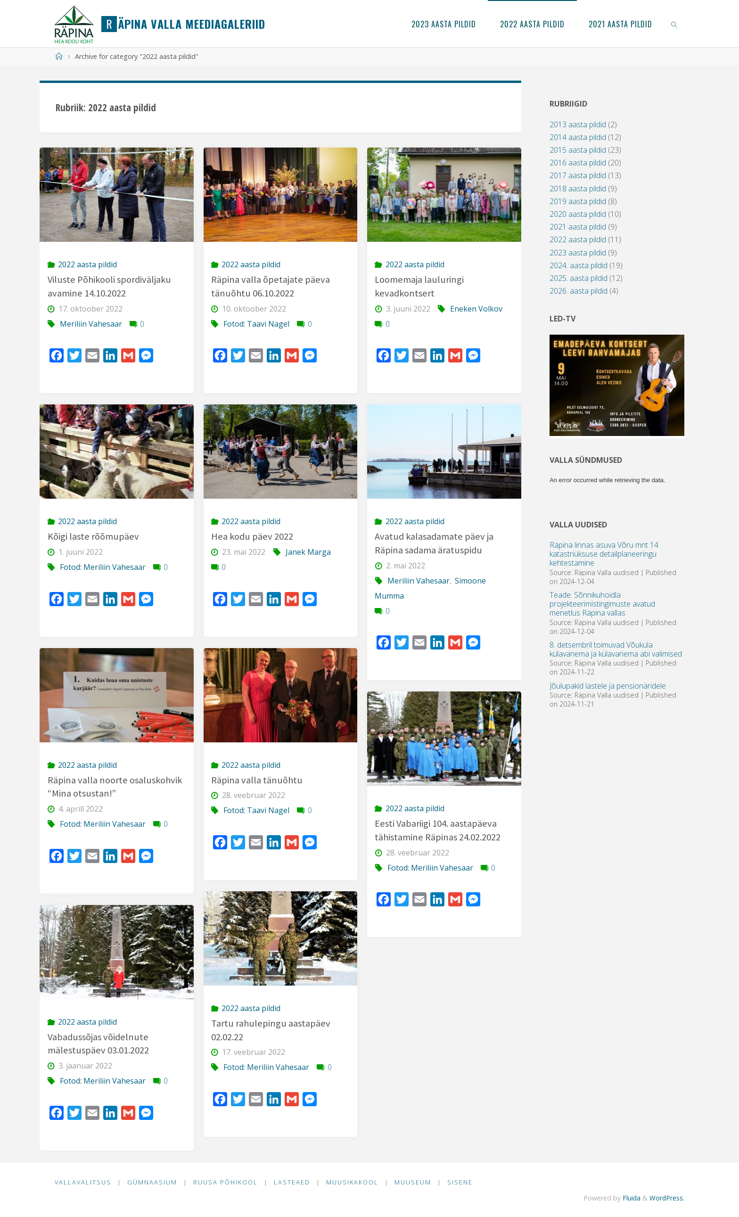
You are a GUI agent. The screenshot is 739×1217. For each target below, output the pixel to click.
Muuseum (414, 1182)
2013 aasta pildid (578, 124)
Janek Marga (308, 552)
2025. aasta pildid (579, 278)
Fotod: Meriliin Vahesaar (103, 567)
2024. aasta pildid (579, 265)
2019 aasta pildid (578, 201)
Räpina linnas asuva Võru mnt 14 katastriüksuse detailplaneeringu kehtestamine (604, 554)
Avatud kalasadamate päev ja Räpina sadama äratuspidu (434, 543)
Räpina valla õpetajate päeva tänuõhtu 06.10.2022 (270, 286)
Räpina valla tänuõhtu (257, 780)
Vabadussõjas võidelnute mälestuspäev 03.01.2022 (98, 1044)
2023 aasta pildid (578, 252)
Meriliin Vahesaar (91, 324)
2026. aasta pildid (579, 291)
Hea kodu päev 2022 (252, 536)
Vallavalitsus (83, 1182)
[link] (675, 23)
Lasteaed (293, 1182)
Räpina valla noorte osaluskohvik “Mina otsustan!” (115, 787)
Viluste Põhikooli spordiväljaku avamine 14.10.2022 (110, 286)
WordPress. (666, 1197)
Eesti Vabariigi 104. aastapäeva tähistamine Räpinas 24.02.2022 (438, 830)
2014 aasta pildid (578, 137)
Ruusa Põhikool (226, 1182)
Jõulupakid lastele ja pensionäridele (608, 686)
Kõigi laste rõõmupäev (93, 536)
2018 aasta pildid (578, 188)
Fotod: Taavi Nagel (256, 324)
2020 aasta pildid (578, 214)
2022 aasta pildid (87, 264)
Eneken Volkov (476, 309)
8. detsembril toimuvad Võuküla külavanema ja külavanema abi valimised (616, 649)
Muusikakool (353, 1182)
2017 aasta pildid (578, 175)
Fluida (630, 1197)
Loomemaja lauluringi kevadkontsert (419, 286)
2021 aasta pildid (578, 227)
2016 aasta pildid (578, 162)
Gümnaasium (153, 1182)
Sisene (462, 1182)
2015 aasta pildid (578, 150)
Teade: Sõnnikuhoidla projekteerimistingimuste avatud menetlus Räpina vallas (602, 604)
